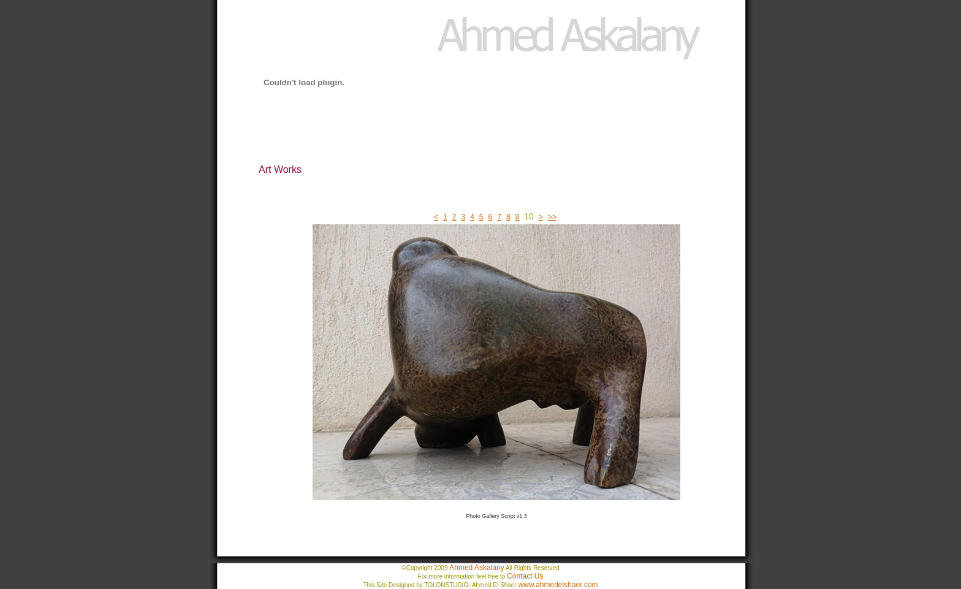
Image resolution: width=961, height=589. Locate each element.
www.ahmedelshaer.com (558, 584)
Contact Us (525, 576)
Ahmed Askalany (476, 567)
